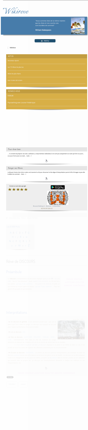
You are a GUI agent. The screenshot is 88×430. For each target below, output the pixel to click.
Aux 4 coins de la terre (15, 80)
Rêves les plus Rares (14, 74)
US (51, 208)
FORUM (10, 96)
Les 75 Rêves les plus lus (16, 67)
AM (46, 208)
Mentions (49, 206)
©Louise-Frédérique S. (39, 206)
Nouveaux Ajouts (13, 60)
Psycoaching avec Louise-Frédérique (21, 103)
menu (45, 41)
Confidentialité (56, 206)
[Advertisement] (24, 130)
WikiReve (13, 48)
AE (42, 208)
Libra (49, 208)
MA (44, 208)
